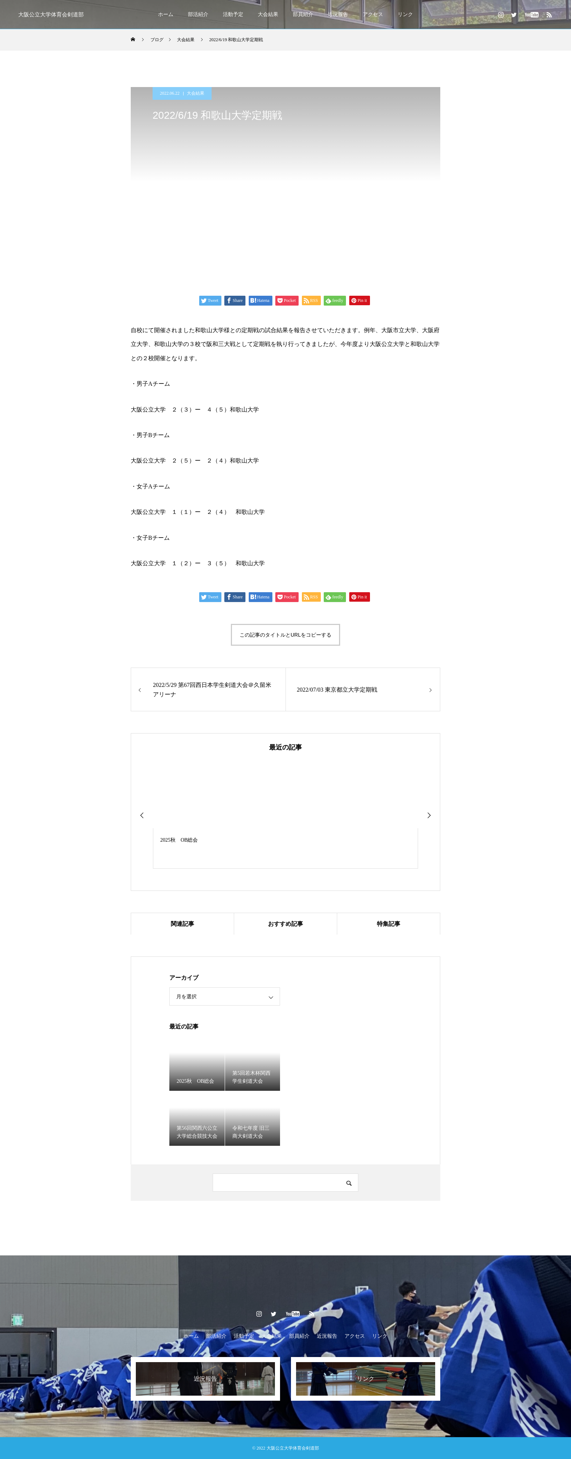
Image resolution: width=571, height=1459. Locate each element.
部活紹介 (198, 14)
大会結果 (268, 14)
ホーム (165, 14)
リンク (405, 14)
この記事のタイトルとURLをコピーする (285, 635)
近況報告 (338, 14)
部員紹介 (303, 14)
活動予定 (233, 14)
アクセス (373, 14)
